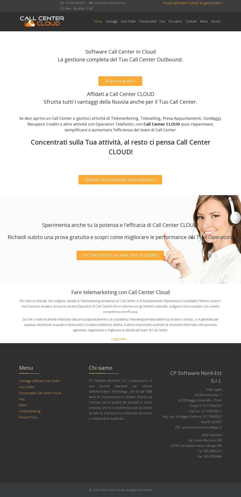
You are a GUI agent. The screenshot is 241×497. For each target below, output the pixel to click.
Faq (162, 21)
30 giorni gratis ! (120, 80)
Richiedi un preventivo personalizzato (120, 179)
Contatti (191, 21)
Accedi (215, 21)
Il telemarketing (29, 411)
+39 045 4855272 (75, 3)
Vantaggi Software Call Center (39, 381)
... (125, 418)
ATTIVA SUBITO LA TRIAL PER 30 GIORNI (120, 255)
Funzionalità (148, 21)
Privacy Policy (28, 417)
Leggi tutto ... (120, 339)
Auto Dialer (128, 21)
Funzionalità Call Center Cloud (40, 393)
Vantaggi (111, 21)
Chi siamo (175, 21)
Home (98, 21)
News (204, 21)
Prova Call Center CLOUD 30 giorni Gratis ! (192, 3)
